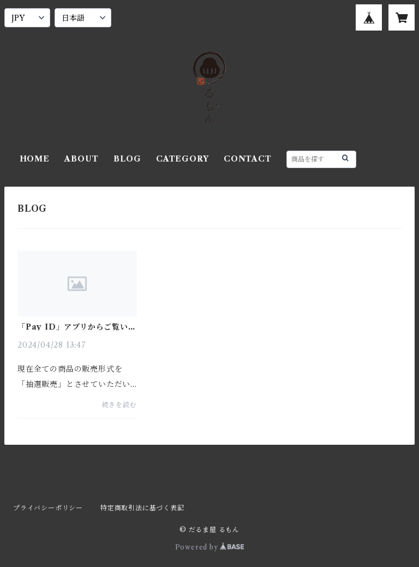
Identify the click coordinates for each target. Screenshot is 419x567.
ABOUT (81, 159)
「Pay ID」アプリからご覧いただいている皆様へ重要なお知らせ (76, 327)
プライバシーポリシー (48, 508)
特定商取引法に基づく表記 (142, 508)
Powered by (209, 547)
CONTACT (248, 159)
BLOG (127, 159)
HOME (35, 159)
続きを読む (119, 405)
